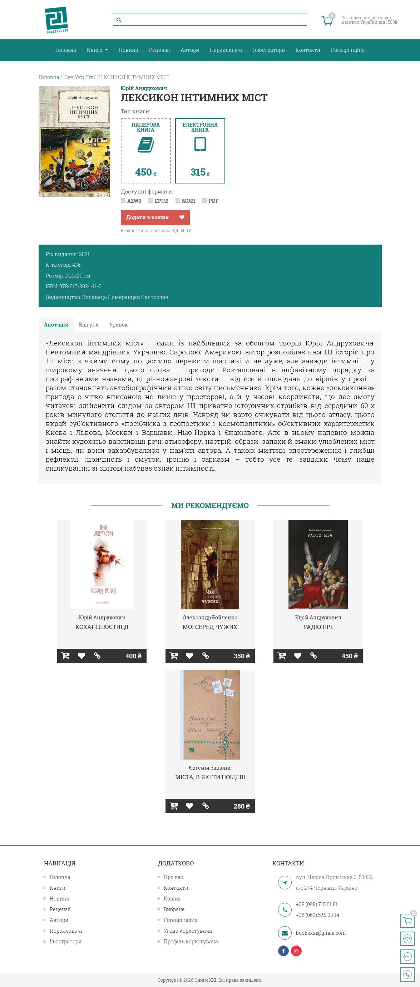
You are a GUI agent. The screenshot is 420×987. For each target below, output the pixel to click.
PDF (214, 200)
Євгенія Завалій (210, 767)
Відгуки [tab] (89, 324)
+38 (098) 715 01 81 (317, 904)
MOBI (188, 200)
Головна (65, 49)
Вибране (174, 909)
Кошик (172, 898)
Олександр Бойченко (210, 617)
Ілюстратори (269, 49)
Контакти (308, 49)
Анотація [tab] (56, 324)
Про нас (173, 877)
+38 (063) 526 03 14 (317, 915)
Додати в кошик (147, 217)
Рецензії (159, 49)
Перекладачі (226, 49)
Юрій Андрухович (144, 88)
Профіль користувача (191, 941)
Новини (128, 49)
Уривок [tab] (118, 324)
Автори (190, 49)
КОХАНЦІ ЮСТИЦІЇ (101, 626)
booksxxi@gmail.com (321, 932)
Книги (95, 49)
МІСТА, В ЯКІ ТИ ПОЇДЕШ (210, 777)
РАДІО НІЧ (318, 626)
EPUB (161, 200)
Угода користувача (188, 930)
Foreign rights (348, 49)
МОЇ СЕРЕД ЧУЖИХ (210, 626)
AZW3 (134, 200)
